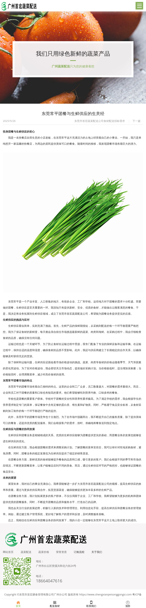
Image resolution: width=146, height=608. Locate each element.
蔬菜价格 (44, 554)
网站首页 (8, 554)
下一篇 (136, 123)
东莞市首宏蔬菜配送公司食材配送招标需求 (99, 123)
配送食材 (55, 603)
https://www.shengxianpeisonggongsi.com (105, 596)
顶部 (127, 603)
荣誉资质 (63, 554)
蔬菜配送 (26, 554)
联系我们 (91, 603)
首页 (18, 603)
